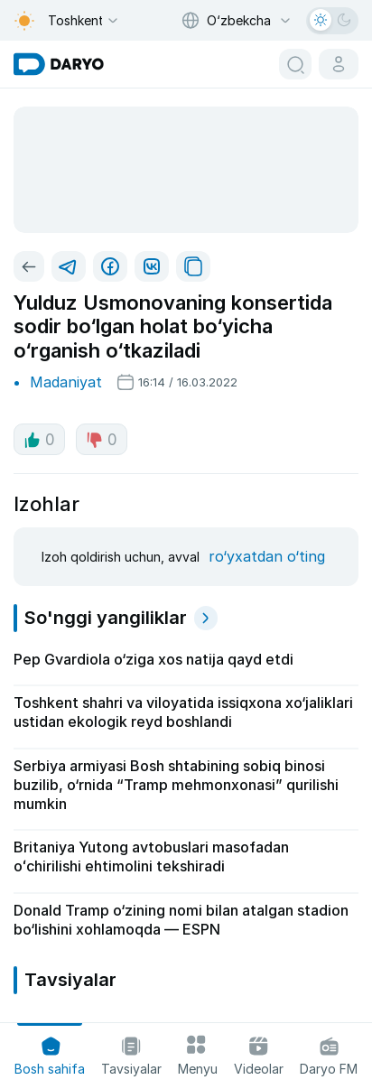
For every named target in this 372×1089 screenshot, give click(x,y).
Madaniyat (66, 382)
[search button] (295, 64)
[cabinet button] (338, 64)
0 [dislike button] (101, 440)
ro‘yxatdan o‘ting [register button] (267, 556)
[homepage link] (59, 64)
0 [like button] (39, 440)
